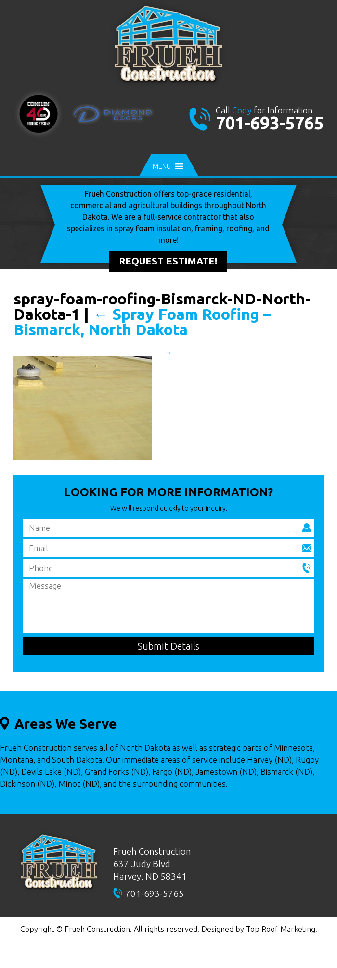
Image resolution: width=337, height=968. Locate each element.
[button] (162, 166)
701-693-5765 (270, 123)
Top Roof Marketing (280, 929)
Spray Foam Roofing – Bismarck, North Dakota (142, 321)
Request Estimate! (168, 260)
